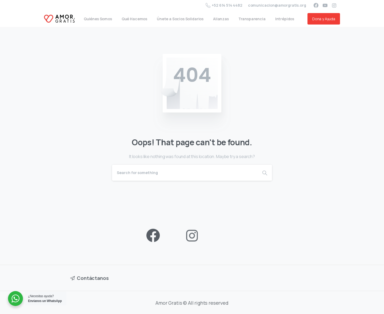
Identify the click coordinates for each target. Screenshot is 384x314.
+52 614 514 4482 (224, 5)
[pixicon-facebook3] (153, 236)
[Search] (185, 173)
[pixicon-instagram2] (192, 236)
